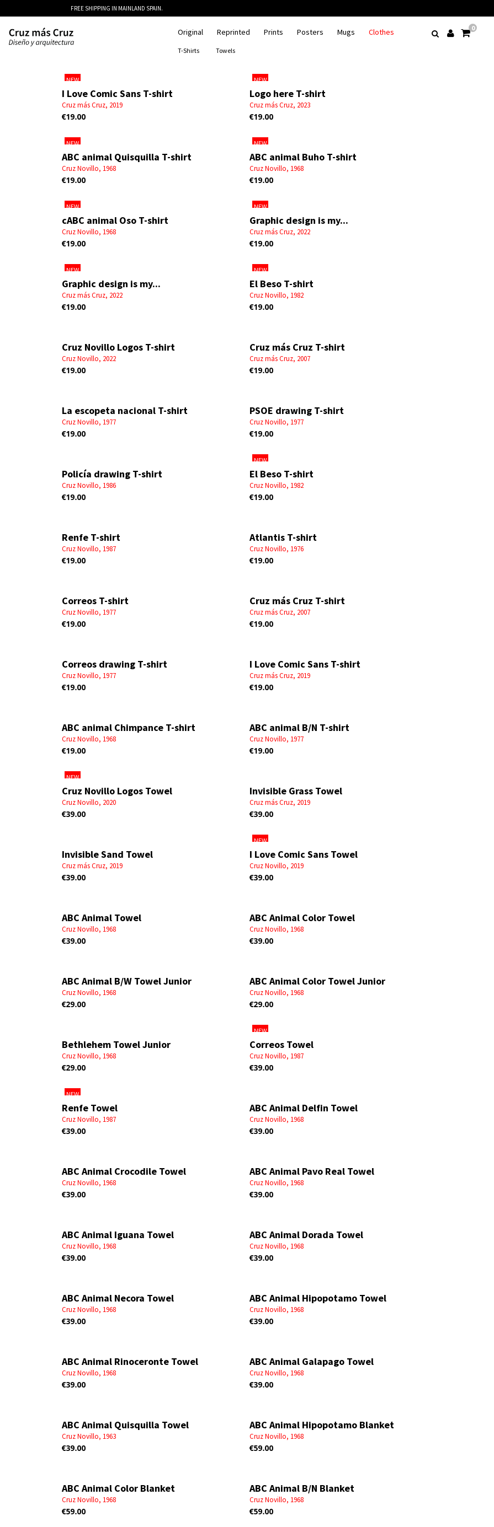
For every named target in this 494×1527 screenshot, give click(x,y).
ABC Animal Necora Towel (118, 1298)
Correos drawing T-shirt (114, 664)
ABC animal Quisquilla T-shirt (127, 156)
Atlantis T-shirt (283, 537)
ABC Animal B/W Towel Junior (127, 981)
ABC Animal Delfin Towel (303, 1107)
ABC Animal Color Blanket (118, 1488)
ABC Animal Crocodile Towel (124, 1171)
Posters (310, 32)
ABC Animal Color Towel (302, 917)
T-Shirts (188, 50)
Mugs (346, 32)
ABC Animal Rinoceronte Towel (130, 1361)
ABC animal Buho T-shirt (303, 156)
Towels (225, 50)
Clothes (381, 32)
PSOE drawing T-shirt (296, 410)
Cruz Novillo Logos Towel (117, 790)
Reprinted (233, 32)
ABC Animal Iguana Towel (118, 1234)
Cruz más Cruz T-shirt (297, 347)
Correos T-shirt (95, 600)
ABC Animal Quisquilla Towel (125, 1424)
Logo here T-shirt (287, 93)
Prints (273, 32)
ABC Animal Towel (101, 917)
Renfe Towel (90, 1107)
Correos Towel (281, 1044)
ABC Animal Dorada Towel (306, 1234)
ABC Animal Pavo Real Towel (311, 1171)
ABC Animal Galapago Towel (311, 1361)
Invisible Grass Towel (295, 790)
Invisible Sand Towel (107, 854)
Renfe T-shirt (91, 537)
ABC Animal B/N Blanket (301, 1488)
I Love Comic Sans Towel (303, 854)
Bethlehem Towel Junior (116, 1044)
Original (190, 32)
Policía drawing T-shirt (112, 473)
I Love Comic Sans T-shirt (117, 93)
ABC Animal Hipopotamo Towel (317, 1298)
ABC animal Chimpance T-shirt (128, 727)
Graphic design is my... (298, 220)
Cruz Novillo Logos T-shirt (118, 347)
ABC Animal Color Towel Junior (317, 981)
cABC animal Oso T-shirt (115, 220)
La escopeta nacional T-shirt (125, 410)
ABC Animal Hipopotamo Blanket (321, 1424)
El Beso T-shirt (281, 283)
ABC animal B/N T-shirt (299, 727)
